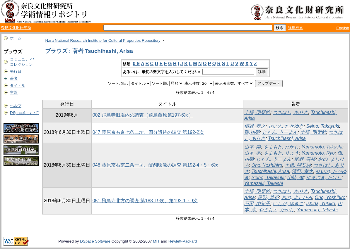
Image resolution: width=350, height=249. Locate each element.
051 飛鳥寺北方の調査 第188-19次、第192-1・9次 (145, 200)
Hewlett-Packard (182, 241)
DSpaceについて (24, 112)
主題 (14, 92)
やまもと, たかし (281, 146)
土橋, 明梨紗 (257, 112)
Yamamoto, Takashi (321, 146)
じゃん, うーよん (280, 132)
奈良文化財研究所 (16, 27)
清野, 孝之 (255, 126)
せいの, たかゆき (285, 126)
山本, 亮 (252, 153)
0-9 (136, 63)
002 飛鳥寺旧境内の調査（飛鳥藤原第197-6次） (143, 115)
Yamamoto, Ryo (318, 153)
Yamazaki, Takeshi (263, 183)
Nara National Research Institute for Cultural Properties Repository (102, 40)
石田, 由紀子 (257, 203)
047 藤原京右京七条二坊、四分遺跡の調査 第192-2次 (148, 132)
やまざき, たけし (324, 177)
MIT (156, 241)
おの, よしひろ (296, 197)
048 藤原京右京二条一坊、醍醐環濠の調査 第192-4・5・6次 (155, 164)
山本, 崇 (252, 146)
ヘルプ (15, 105)
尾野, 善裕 (304, 159)
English (342, 28)
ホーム (15, 38)
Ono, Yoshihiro (266, 165)
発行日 (15, 71)
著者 (14, 78)
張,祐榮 (251, 132)
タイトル (17, 85)
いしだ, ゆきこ (288, 203)
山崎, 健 (295, 177)
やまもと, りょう (281, 153)
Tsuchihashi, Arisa (287, 138)
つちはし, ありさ (290, 112)
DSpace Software (95, 241)
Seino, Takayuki (322, 126)
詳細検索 (295, 27)
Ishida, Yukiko (320, 203)
